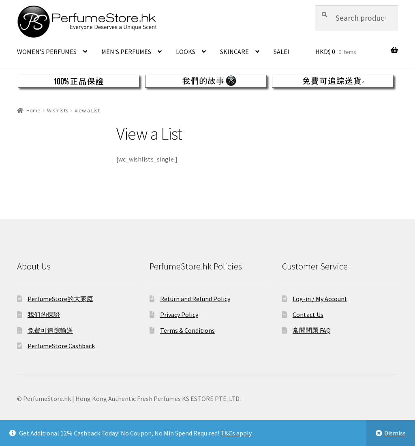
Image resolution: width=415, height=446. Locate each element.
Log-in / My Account (320, 299)
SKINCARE (234, 51)
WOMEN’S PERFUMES (47, 51)
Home (33, 110)
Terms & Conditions (187, 330)
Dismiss (395, 433)
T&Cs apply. (236, 433)
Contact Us (308, 314)
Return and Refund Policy (195, 299)
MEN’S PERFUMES (126, 51)
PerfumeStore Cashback (61, 346)
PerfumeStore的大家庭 (60, 299)
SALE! (281, 51)
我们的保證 (44, 314)
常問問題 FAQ (312, 330)
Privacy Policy (179, 314)
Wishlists (57, 110)
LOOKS (185, 51)
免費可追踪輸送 (50, 330)
